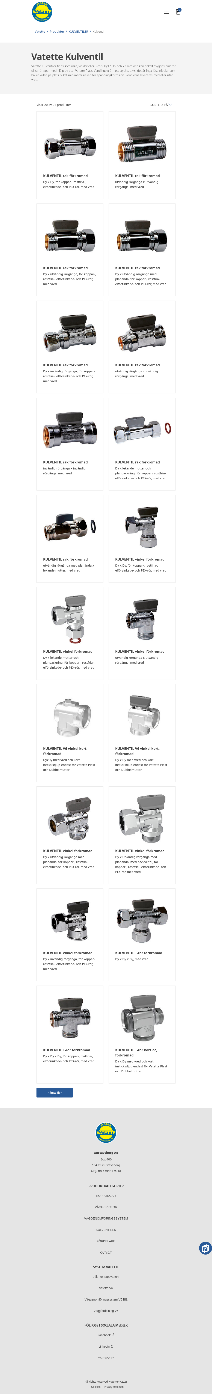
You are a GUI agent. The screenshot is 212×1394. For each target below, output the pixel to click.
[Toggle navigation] (166, 12)
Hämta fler (54, 1092)
